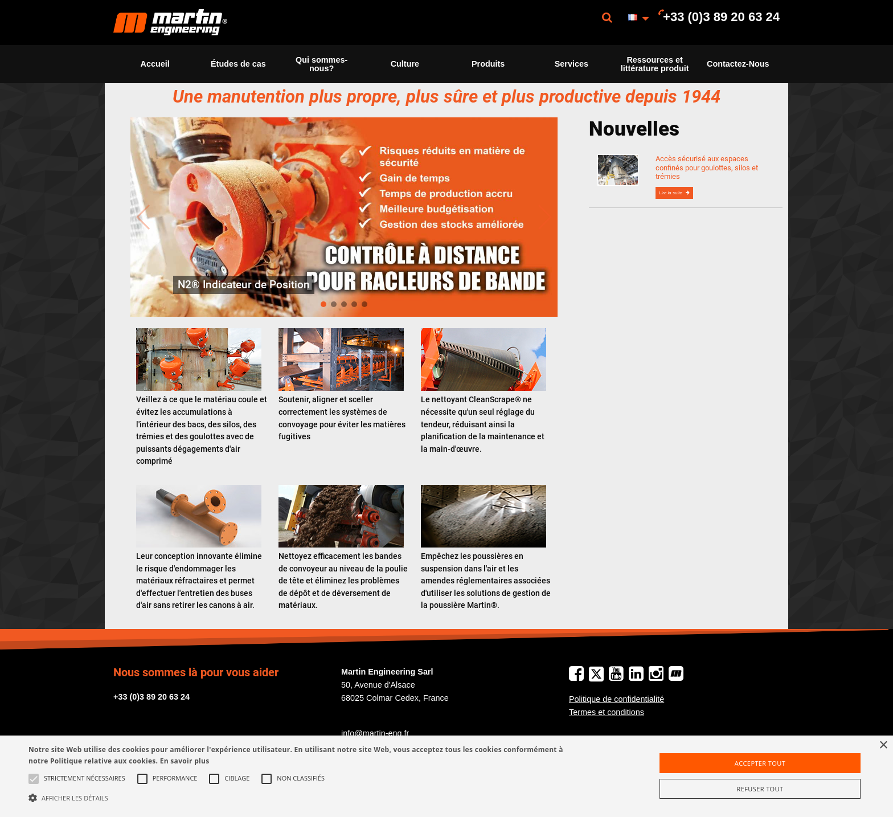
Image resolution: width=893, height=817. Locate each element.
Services (571, 63)
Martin (170, 22)
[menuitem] (170, 22)
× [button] (883, 745)
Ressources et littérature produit (655, 63)
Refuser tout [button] (760, 789)
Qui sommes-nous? (321, 63)
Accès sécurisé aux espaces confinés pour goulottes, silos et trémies (707, 167)
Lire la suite (671, 192)
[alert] (446, 776)
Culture (405, 63)
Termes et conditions (606, 712)
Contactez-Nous (738, 63)
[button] (300, 797)
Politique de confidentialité (616, 699)
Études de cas (238, 63)
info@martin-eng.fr (375, 733)
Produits (488, 63)
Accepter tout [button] (760, 763)
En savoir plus (185, 761)
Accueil (155, 63)
